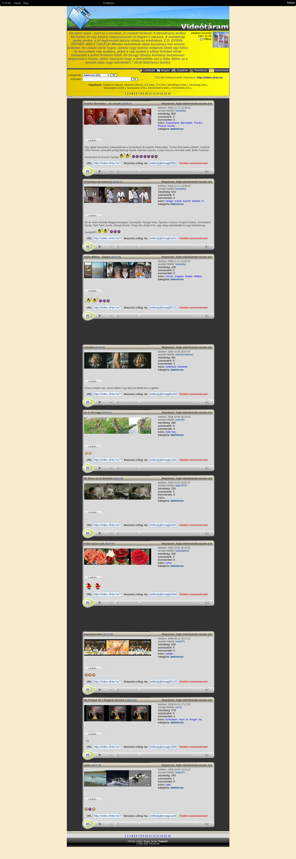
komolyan (171, 719)
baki (168, 784)
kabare (196, 200)
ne (200, 719)
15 (165, 93)
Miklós (198, 276)
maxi (181, 719)
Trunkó (198, 122)
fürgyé (193, 719)
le (187, 719)
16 (169, 93)
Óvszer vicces (166, 125)
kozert (186, 200)
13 (157, 93)
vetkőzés (171, 366)
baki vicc (171, 431)
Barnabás (186, 122)
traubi (178, 200)
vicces (169, 276)
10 (146, 93)
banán (169, 653)
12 (154, 93)
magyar (179, 276)
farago (169, 200)
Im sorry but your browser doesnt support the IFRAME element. (148, 331)
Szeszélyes (172, 122)
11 (150, 93)
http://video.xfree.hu (210, 77)
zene (168, 562)
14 (161, 93)
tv (203, 200)
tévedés (182, 366)
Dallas (189, 276)
